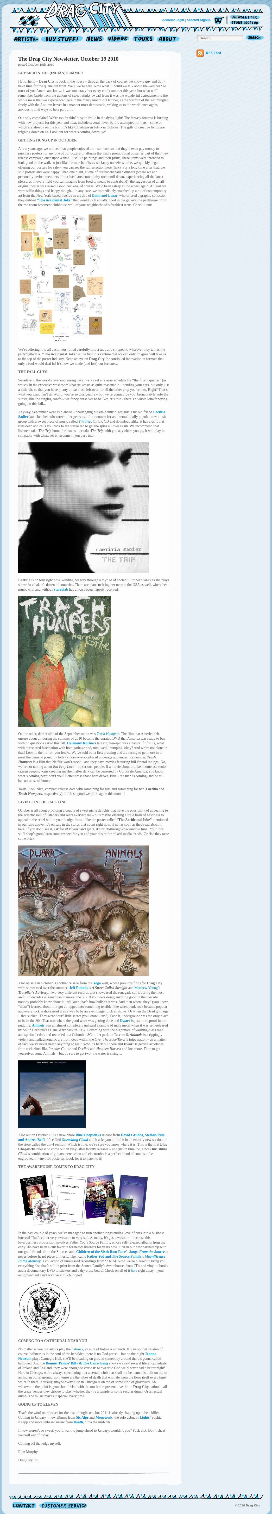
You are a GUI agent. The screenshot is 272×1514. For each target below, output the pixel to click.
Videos (118, 39)
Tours (143, 39)
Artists (24, 39)
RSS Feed (209, 53)
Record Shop (62, 39)
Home (74, 14)
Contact (24, 1505)
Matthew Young (145, 988)
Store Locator (246, 23)
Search (255, 38)
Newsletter (246, 17)
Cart (219, 20)
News (95, 39)
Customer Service (63, 1505)
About (168, 39)
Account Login (173, 20)
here (134, 1270)
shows (78, 1349)
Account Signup (199, 20)
